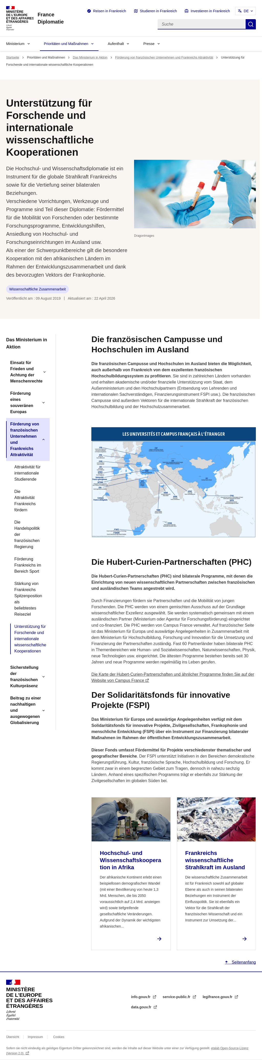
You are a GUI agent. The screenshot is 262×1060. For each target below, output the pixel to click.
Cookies (58, 1037)
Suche (251, 24)
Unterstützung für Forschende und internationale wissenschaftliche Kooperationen (30, 638)
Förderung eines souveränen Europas (21, 402)
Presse (149, 44)
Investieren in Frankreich (210, 11)
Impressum (35, 1037)
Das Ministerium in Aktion (90, 57)
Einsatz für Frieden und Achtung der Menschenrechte (26, 371)
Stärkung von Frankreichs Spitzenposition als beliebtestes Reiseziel (28, 598)
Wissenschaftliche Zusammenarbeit (37, 289)
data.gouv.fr (141, 1007)
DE (246, 11)
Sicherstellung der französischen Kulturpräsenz (24, 676)
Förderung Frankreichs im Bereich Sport (27, 565)
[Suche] (202, 24)
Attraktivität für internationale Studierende (27, 473)
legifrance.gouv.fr (218, 997)
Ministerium (15, 44)
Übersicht (12, 1037)
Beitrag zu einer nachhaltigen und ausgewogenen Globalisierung (25, 710)
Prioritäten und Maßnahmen (66, 44)
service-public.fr (177, 997)
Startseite (12, 57)
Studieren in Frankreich (158, 11)
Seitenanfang (243, 962)
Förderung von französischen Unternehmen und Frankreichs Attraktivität (164, 57)
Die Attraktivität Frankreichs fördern (25, 500)
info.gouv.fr (141, 997)
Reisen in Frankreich (109, 11)
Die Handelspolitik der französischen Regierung (27, 534)
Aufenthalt (116, 44)
